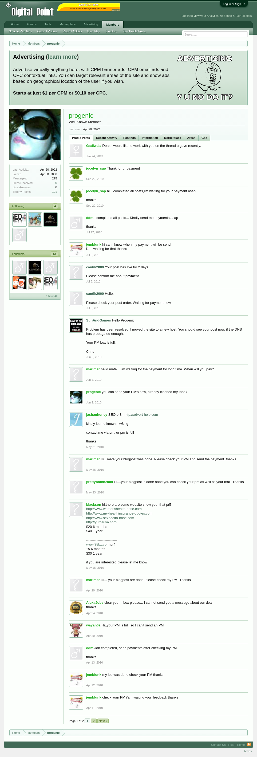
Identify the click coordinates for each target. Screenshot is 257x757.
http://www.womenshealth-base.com (114, 509)
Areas (191, 137)
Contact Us (218, 744)
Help (231, 744)
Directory (111, 31)
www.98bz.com (97, 544)
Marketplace (172, 137)
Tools (48, 24)
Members (112, 24)
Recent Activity (106, 137)
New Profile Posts (134, 31)
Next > (103, 721)
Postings (129, 137)
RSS (249, 745)
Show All (51, 296)
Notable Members (20, 31)
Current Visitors (47, 31)
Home (15, 24)
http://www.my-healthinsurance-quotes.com (119, 513)
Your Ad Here (116, 10)
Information (150, 137)
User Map (93, 31)
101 (54, 191)
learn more (62, 57)
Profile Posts (81, 137)
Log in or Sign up (234, 4)
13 (54, 254)
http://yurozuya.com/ (101, 522)
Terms (248, 751)
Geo (204, 137)
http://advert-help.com (141, 415)
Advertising (91, 24)
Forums (32, 24)
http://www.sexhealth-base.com (110, 518)
